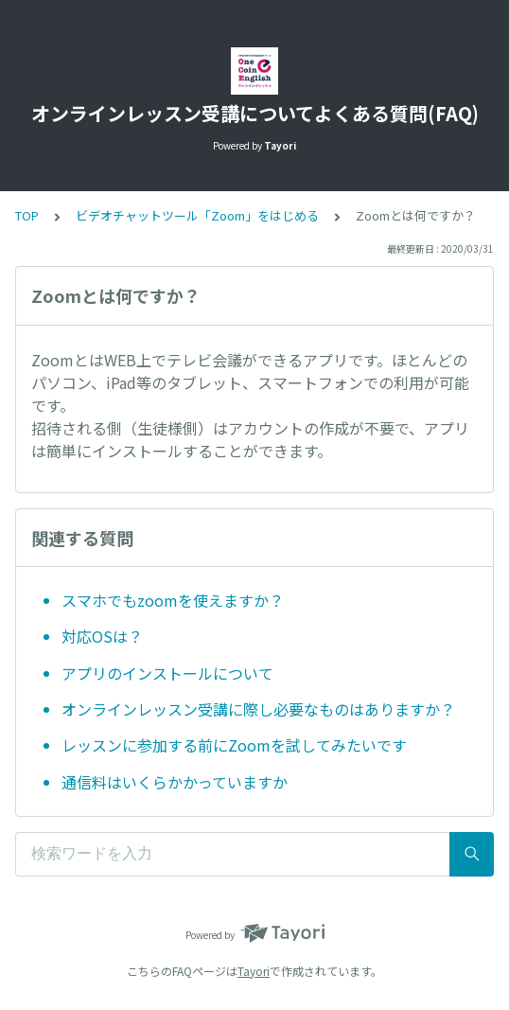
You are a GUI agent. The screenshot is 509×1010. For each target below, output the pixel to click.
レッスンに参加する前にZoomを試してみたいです (234, 745)
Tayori (253, 971)
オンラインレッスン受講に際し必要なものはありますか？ (258, 709)
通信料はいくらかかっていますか (174, 782)
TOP (27, 215)
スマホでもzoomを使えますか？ (172, 600)
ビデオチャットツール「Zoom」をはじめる (197, 215)
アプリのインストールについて (167, 673)
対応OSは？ (102, 636)
